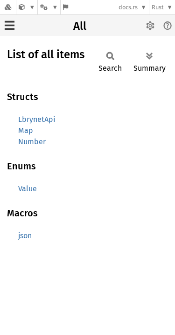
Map (25, 130)
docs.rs (128, 7)
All (79, 26)
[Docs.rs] (8, 7)
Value (27, 188)
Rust (158, 7)
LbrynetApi (37, 119)
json (25, 235)
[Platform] (49, 7)
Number (32, 141)
